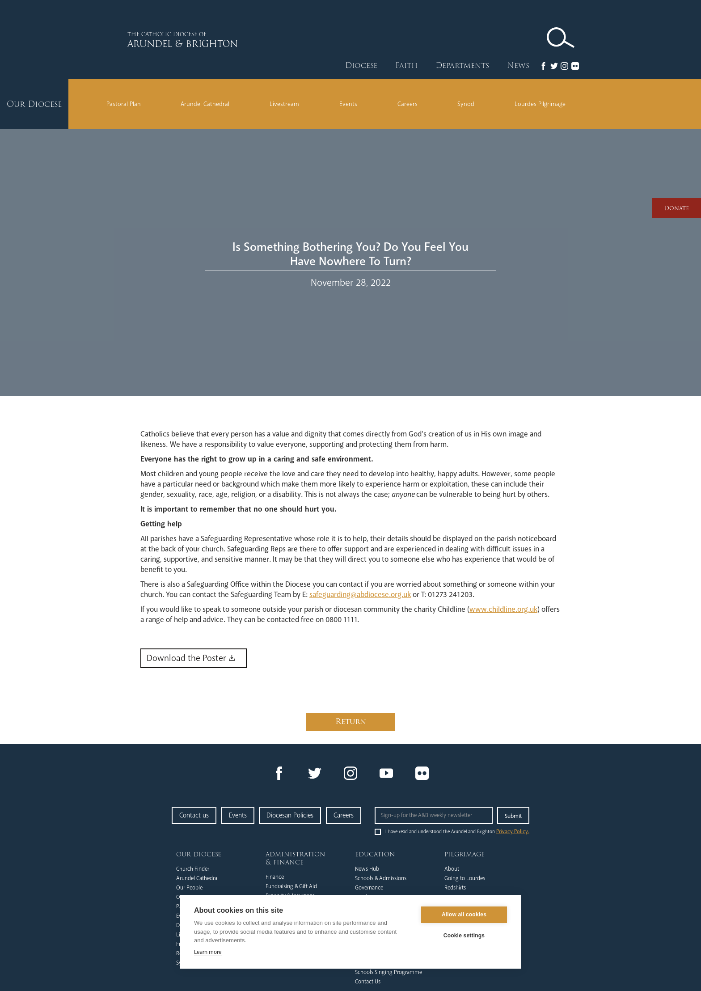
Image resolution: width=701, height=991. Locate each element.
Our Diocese (198, 854)
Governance (369, 887)
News (518, 65)
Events (348, 104)
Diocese (361, 65)
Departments (462, 65)
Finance (275, 877)
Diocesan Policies (289, 815)
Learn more (208, 952)
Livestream (284, 104)
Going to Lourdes (464, 878)
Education (375, 854)
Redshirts (455, 887)
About (451, 868)
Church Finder (192, 868)
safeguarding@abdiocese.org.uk (360, 594)
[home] (212, 39)
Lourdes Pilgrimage (540, 104)
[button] (361, 65)
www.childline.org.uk (503, 609)
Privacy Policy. (512, 831)
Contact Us (367, 981)
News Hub (367, 868)
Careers (407, 104)
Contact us (194, 815)
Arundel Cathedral (205, 104)
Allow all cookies (464, 915)
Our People (189, 887)
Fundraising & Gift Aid (291, 886)
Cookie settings (464, 936)
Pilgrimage (464, 854)
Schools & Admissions (380, 878)
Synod (465, 104)
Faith (406, 65)
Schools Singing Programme (388, 972)
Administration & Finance (295, 858)
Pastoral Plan (123, 104)
